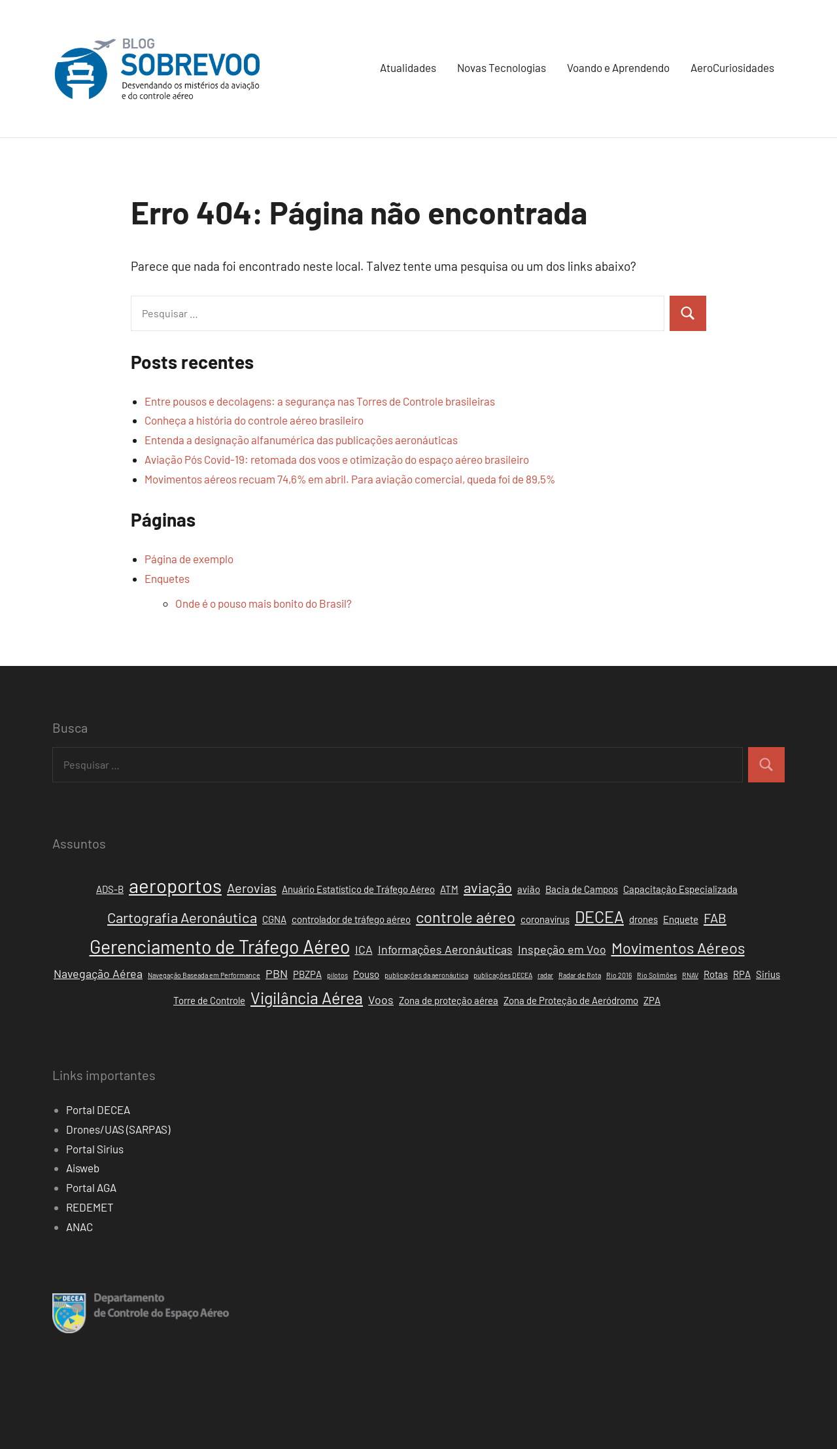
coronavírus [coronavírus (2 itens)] (545, 919)
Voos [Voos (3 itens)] (381, 999)
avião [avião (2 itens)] (528, 889)
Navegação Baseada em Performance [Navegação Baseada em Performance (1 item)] (204, 975)
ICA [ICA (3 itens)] (364, 949)
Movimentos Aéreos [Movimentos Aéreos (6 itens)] (678, 947)
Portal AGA (91, 1187)
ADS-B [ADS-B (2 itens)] (110, 889)
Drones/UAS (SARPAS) (118, 1129)
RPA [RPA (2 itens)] (742, 974)
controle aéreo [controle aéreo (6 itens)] (465, 916)
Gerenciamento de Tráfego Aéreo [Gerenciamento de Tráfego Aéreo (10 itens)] (220, 946)
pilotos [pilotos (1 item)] (337, 975)
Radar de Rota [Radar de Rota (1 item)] (579, 975)
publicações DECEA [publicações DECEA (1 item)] (502, 975)
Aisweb (82, 1167)
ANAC (79, 1226)
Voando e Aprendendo (618, 67)
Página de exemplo (189, 558)
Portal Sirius (95, 1148)
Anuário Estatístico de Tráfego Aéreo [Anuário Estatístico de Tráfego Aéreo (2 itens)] (358, 889)
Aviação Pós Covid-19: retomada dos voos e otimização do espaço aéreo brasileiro (337, 459)
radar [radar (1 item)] (545, 975)
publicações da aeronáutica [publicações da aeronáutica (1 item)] (426, 975)
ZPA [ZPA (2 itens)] (651, 1000)
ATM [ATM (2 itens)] (449, 889)
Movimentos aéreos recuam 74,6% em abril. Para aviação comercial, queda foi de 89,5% (350, 478)
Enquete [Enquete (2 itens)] (680, 919)
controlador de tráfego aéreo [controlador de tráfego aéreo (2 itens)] (351, 919)
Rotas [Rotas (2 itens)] (716, 974)
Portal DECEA (98, 1109)
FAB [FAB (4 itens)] (715, 918)
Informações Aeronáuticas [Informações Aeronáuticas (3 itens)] (445, 949)
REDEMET (90, 1206)
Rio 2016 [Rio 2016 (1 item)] (619, 975)
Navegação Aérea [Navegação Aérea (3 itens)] (98, 973)
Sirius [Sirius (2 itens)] (768, 974)
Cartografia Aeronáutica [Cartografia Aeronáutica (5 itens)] (182, 917)
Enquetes (167, 578)
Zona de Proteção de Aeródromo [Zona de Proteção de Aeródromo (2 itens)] (571, 1000)
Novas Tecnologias (501, 67)
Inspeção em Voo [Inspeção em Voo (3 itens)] (562, 949)
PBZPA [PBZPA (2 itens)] (307, 974)
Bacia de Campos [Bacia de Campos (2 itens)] (581, 889)
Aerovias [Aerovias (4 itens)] (252, 888)
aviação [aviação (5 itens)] (488, 887)
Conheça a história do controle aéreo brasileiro (254, 420)
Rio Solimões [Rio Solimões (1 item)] (657, 975)
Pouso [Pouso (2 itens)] (366, 974)
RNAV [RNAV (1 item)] (690, 975)
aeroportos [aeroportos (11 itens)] (175, 885)
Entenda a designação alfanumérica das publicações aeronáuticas (301, 439)
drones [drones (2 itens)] (643, 919)
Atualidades (408, 67)
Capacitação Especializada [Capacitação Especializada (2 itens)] (680, 889)
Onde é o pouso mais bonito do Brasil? (263, 603)
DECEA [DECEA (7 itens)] (599, 916)
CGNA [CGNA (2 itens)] (274, 919)
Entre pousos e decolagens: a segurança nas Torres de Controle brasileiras (320, 401)
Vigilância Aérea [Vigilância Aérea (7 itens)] (306, 997)
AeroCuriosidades (732, 67)
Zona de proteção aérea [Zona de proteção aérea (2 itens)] (448, 1000)
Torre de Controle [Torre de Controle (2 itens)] (209, 1000)
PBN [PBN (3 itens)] (276, 973)
